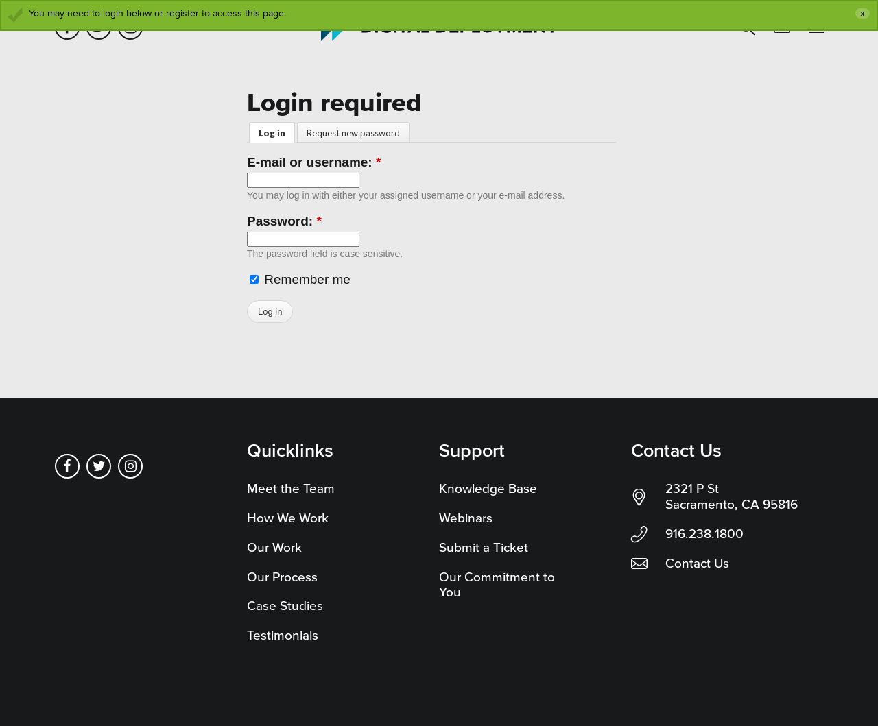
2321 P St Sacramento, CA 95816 (731, 496)
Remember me (300, 279)
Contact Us (697, 563)
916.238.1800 (704, 534)
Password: (284, 221)
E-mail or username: (314, 162)
